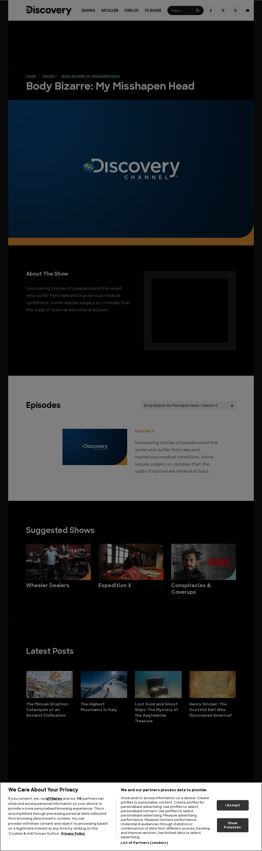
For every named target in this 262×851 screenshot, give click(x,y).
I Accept (232, 805)
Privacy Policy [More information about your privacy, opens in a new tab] (73, 833)
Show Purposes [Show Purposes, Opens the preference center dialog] (232, 825)
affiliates (54, 798)
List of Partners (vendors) (144, 843)
